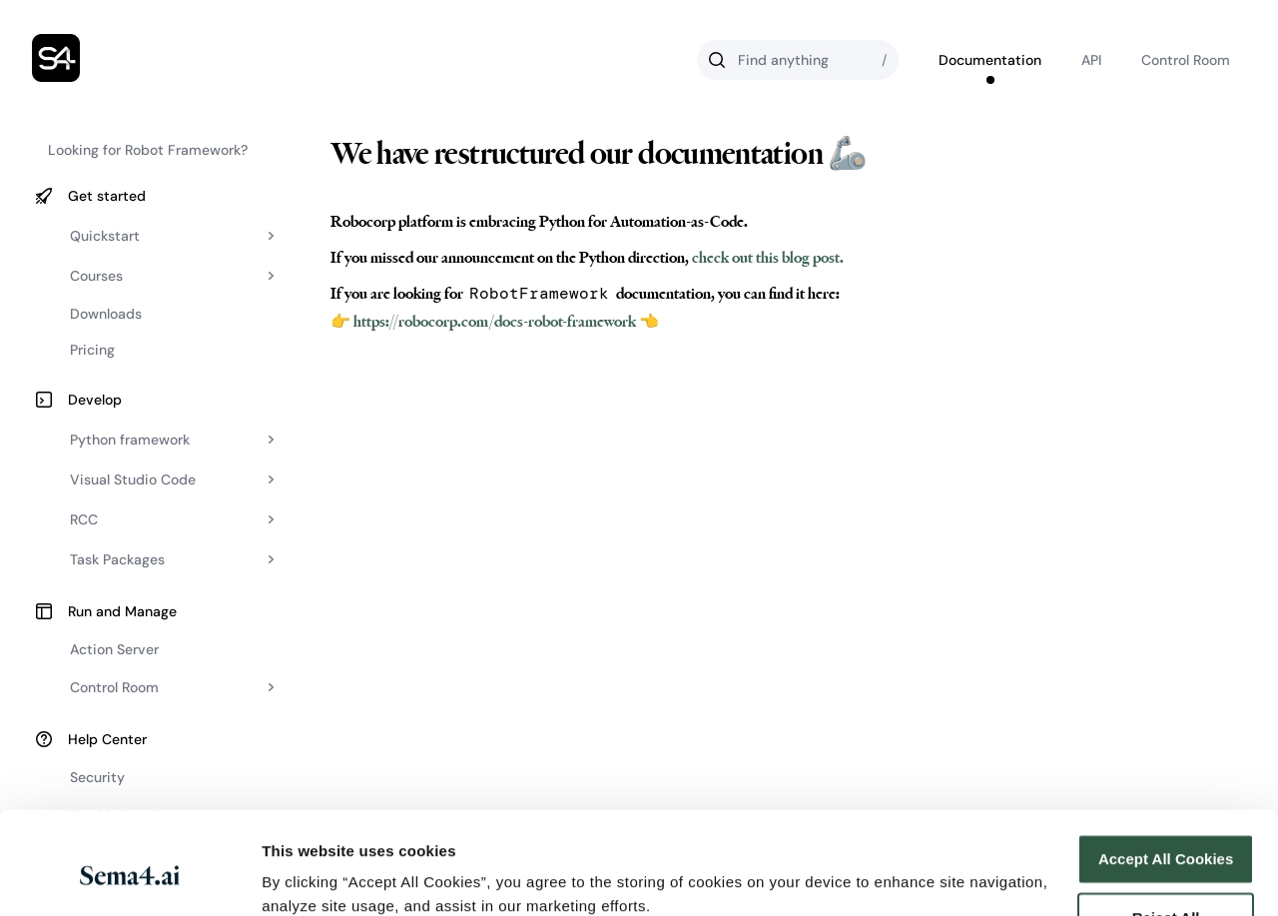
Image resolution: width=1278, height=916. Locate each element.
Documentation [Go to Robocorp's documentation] (990, 60)
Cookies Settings (323, 876)
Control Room (1185, 60)
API (1091, 60)
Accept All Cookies (1165, 774)
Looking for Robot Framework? (148, 150)
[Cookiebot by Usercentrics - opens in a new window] (129, 877)
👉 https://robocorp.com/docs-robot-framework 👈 (494, 322)
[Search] (798, 60)
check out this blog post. (766, 258)
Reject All (1166, 832)
